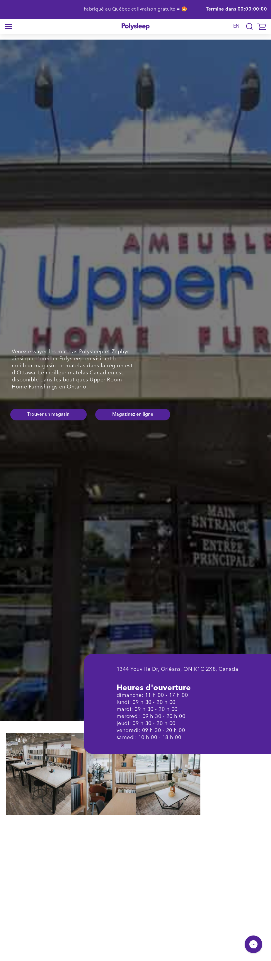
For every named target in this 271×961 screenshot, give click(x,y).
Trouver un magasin (48, 414)
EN (236, 26)
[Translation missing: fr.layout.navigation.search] (249, 26)
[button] (8, 26)
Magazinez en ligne (132, 414)
